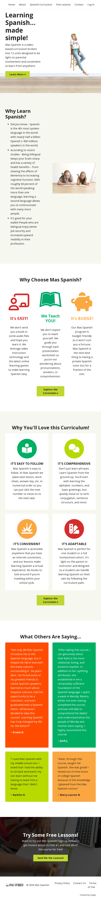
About (22, 4)
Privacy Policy (62, 883)
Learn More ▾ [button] (17, 74)
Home (11, 4)
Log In (90, 4)
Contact (79, 4)
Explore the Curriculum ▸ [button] (50, 391)
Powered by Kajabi (88, 895)
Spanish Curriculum (41, 4)
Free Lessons (63, 4)
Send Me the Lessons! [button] (50, 858)
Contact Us (79, 883)
